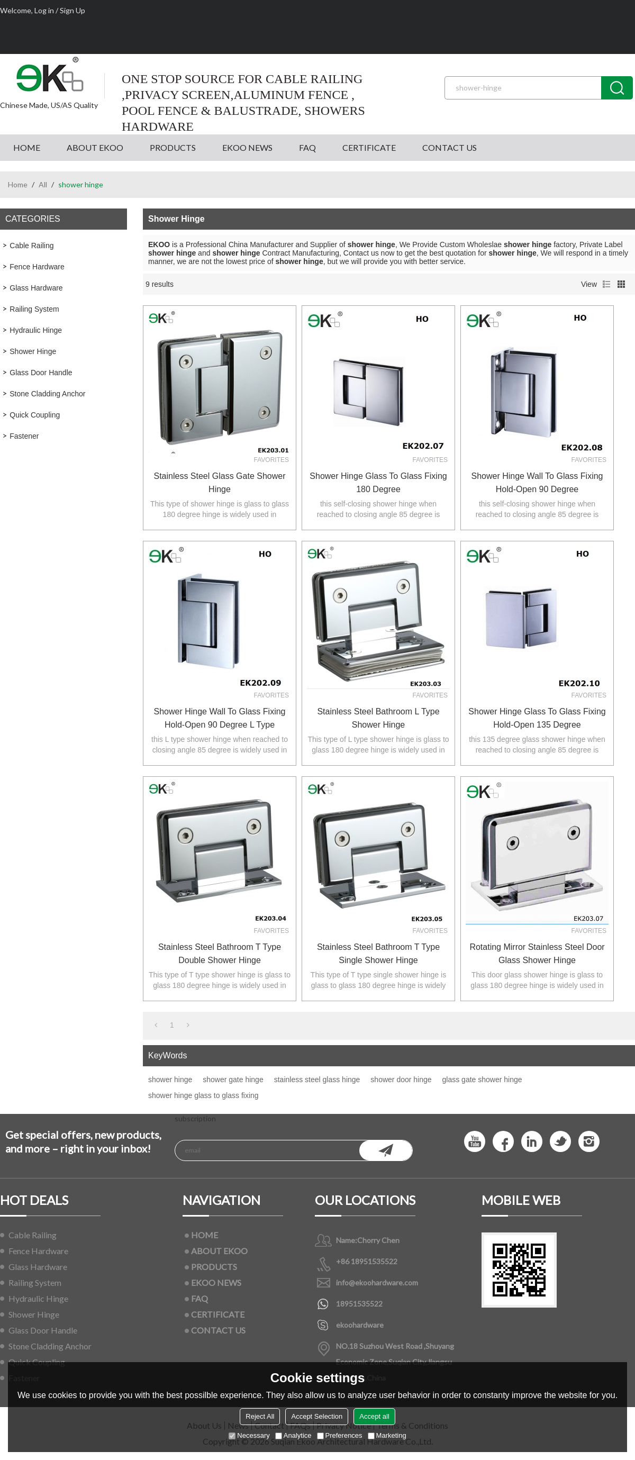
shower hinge (170, 1079)
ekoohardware (360, 1324)
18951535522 (359, 1303)
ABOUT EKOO (95, 147)
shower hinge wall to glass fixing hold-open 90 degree (537, 482)
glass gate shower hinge (482, 1079)
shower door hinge (400, 1079)
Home (18, 184)
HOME (26, 147)
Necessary (249, 1435)
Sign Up (72, 10)
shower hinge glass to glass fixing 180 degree (378, 482)
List (606, 284)
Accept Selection (316, 1416)
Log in (44, 10)
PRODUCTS (173, 147)
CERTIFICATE (369, 147)
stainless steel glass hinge (317, 1079)
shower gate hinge (233, 1079)
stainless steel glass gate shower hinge (219, 482)
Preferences (339, 1435)
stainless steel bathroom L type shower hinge (378, 718)
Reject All (260, 1416)
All (43, 184)
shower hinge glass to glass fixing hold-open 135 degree (536, 718)
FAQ (307, 147)
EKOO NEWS (247, 147)
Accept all (374, 1416)
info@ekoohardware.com (377, 1282)
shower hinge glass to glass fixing (203, 1095)
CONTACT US (449, 147)
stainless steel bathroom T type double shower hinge (219, 953)
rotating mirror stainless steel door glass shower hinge (536, 953)
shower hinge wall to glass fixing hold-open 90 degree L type (220, 718)
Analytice (293, 1435)
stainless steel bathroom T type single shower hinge (378, 953)
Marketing (387, 1435)
